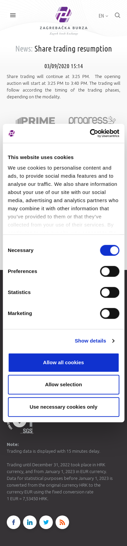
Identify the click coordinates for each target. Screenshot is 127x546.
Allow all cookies (63, 362)
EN (103, 16)
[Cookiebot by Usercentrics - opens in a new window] (90, 133)
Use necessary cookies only (63, 407)
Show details (90, 341)
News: (24, 48)
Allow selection (63, 384)
